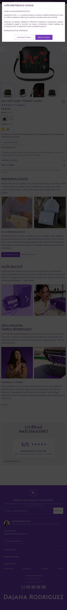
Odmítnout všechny (24, 37)
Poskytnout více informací (16, 30)
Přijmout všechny (44, 37)
